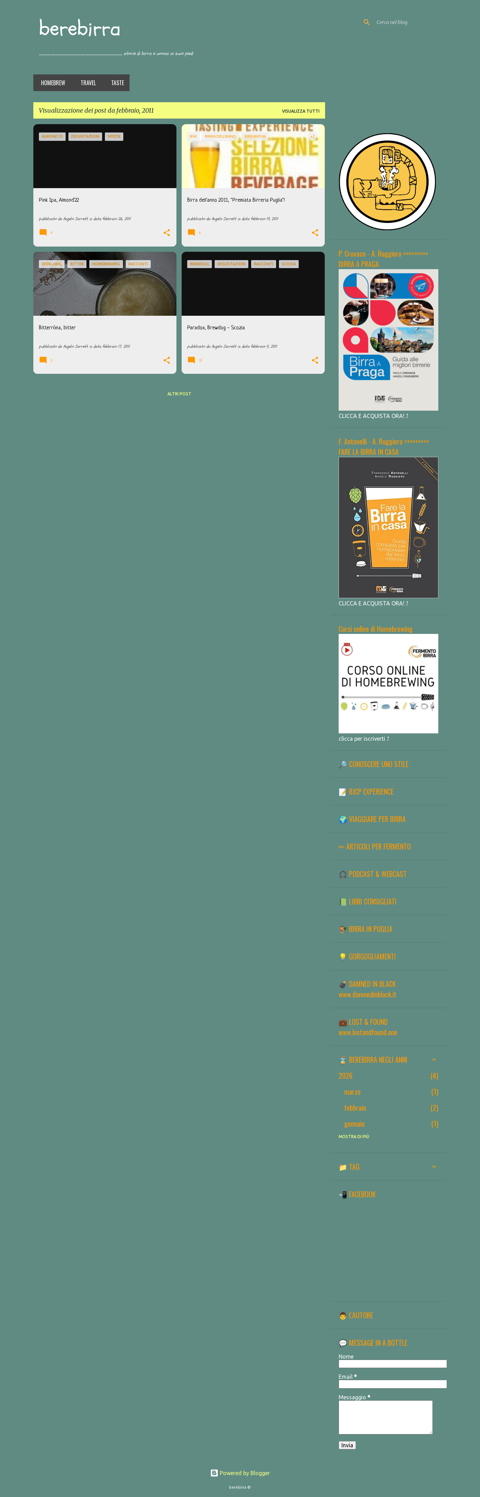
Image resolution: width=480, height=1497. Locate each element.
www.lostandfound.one (368, 1032)
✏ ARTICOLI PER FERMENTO (375, 846)
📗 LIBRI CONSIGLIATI (368, 901)
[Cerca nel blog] (410, 22)
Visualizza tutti (301, 111)
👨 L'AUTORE (356, 1315)
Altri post (179, 394)
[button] (167, 233)
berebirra (80, 28)
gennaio (354, 1123)
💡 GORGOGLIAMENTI (367, 956)
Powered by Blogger (240, 1473)
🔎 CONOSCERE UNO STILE (373, 764)
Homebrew (51, 83)
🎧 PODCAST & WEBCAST (373, 874)
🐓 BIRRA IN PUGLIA (365, 929)
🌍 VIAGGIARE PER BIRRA (372, 819)
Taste (115, 83)
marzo (352, 1091)
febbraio (355, 1107)
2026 (346, 1075)
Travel (86, 83)
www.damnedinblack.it (367, 994)
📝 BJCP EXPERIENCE (366, 791)
